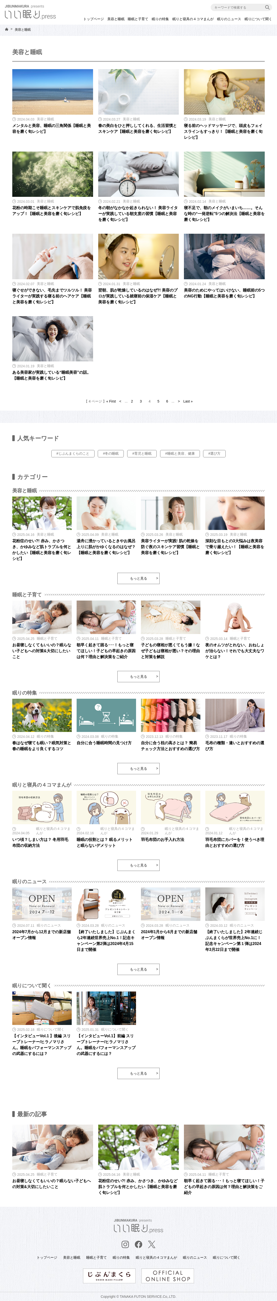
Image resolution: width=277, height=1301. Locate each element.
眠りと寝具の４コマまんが (193, 19)
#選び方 (214, 453)
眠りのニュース (229, 19)
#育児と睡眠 (142, 453)
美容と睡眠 (116, 19)
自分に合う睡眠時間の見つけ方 (104, 743)
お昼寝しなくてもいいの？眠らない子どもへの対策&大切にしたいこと (41, 651)
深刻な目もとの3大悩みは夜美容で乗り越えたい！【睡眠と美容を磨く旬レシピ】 (234, 547)
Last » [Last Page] (188, 401)
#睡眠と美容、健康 (180, 453)
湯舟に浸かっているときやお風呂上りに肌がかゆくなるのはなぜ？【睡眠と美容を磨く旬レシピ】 (106, 547)
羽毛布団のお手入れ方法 (162, 839)
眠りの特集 (160, 19)
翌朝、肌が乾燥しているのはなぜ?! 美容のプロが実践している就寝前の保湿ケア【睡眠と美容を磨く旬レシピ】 (138, 296)
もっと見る (138, 578)
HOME (6, 29)
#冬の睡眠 (111, 453)
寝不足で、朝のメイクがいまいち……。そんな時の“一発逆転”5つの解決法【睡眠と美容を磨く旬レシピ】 (224, 214)
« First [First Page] (111, 401)
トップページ (93, 19)
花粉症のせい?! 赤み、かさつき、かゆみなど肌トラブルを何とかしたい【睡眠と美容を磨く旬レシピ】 (138, 1187)
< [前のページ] (120, 401)
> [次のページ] (178, 401)
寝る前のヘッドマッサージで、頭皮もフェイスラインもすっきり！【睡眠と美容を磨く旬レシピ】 (223, 131)
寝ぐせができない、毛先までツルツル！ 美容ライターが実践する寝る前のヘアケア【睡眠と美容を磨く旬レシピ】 (52, 296)
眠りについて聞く (258, 19)
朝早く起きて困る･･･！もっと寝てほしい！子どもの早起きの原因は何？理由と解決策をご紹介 (106, 651)
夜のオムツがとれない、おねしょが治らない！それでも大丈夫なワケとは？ (234, 651)
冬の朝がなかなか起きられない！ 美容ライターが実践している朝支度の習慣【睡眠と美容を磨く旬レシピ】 (138, 214)
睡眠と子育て (138, 19)
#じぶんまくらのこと (72, 453)
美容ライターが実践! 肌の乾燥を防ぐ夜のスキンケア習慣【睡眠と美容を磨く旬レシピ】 (170, 547)
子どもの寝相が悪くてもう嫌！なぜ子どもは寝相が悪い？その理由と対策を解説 (170, 651)
